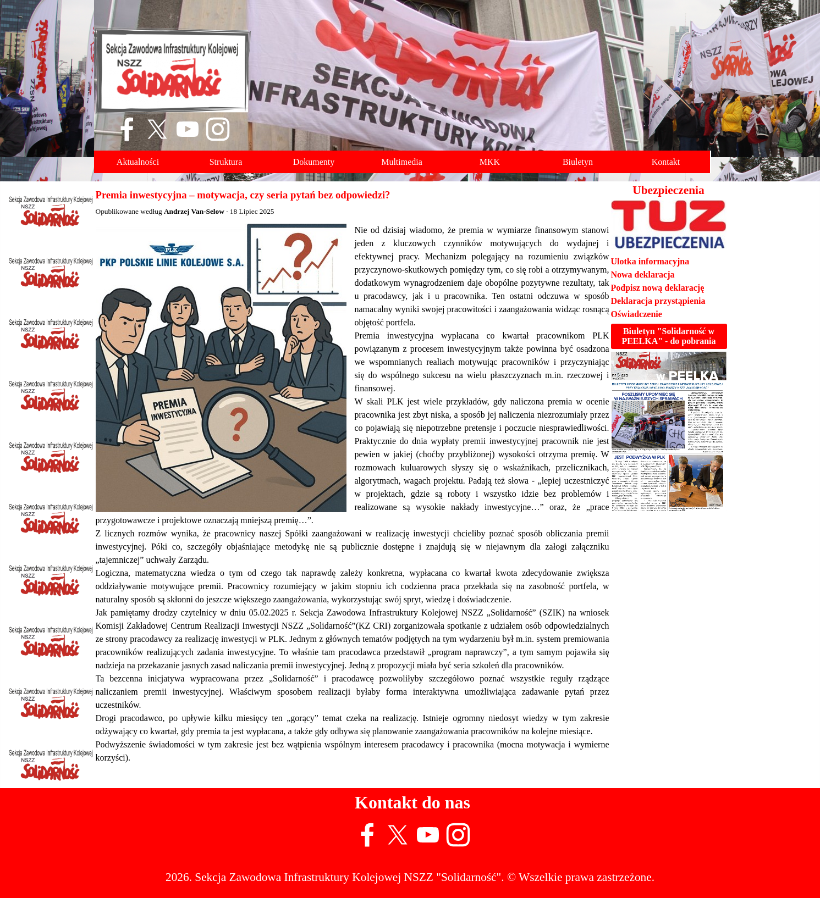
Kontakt (666, 162)
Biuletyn (578, 162)
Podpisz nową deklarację (658, 287)
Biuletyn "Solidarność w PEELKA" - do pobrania (668, 336)
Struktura (226, 162)
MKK (490, 162)
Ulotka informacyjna (650, 261)
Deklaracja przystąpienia (658, 301)
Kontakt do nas (412, 802)
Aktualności (138, 162)
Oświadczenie (636, 314)
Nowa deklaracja (643, 274)
